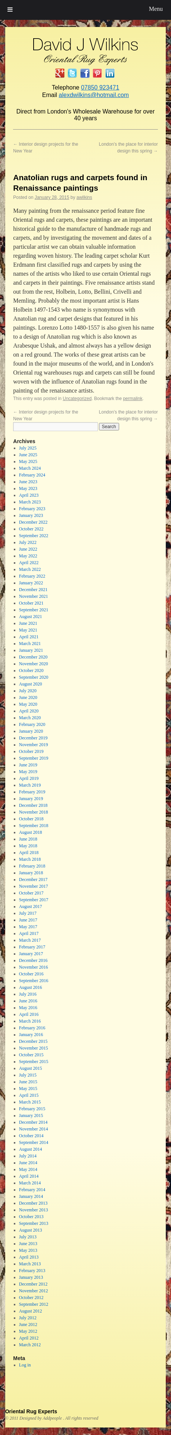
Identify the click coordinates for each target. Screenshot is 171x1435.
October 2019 (31, 751)
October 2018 (31, 818)
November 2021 (33, 596)
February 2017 (32, 947)
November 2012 (33, 1290)
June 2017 (28, 920)
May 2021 (28, 630)
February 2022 (32, 576)
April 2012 (28, 1338)
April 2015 (28, 1095)
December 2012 (33, 1284)
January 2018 (31, 872)
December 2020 (33, 657)
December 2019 (33, 738)
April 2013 (28, 1257)
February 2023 (32, 508)
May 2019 (28, 771)
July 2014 (28, 1156)
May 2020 (28, 704)
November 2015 (33, 1048)
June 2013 (28, 1243)
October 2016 (31, 974)
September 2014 (33, 1142)
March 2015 (30, 1102)
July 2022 (28, 542)
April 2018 (28, 852)
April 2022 (28, 562)
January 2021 (31, 650)
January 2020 (31, 731)
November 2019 (33, 744)
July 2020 (28, 690)
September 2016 (33, 980)
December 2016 (33, 960)
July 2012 (28, 1317)
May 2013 (28, 1250)
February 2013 (32, 1270)
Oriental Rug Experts (31, 1411)
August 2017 (30, 906)
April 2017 (28, 933)
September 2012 (33, 1304)
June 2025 (28, 454)
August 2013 (30, 1230)
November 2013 (33, 1210)
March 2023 (30, 502)
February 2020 (32, 724)
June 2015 (28, 1081)
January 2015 (31, 1115)
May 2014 (28, 1169)
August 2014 (30, 1149)
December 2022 (33, 522)
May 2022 (28, 555)
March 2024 (30, 468)
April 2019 (28, 778)
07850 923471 (100, 87)
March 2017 (30, 940)
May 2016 (28, 1007)
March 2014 (30, 1183)
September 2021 (33, 609)
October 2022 (31, 529)
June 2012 (28, 1324)
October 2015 (31, 1054)
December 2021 (33, 589)
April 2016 (28, 1014)
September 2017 (33, 899)
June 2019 (28, 765)
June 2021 (28, 623)
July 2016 (28, 994)
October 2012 (31, 1297)
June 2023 (28, 481)
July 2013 (28, 1236)
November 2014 (33, 1129)
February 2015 (32, 1108)
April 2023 (28, 495)
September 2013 (33, 1223)
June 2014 (28, 1162)
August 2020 (30, 684)
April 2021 (28, 636)
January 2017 (31, 953)
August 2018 (30, 832)
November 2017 (33, 886)
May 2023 (28, 488)
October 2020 (31, 670)
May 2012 (28, 1331)
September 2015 (33, 1061)
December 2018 (33, 805)
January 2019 (31, 798)
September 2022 (33, 535)
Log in (25, 1365)
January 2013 (31, 1277)
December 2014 (33, 1122)
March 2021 (30, 643)
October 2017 (31, 893)
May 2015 (28, 1088)
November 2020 (33, 663)
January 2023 (31, 515)
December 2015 (33, 1041)
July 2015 (28, 1075)
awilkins (84, 197)
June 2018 (28, 839)
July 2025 (28, 448)
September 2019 (33, 758)
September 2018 (33, 825)
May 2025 (28, 461)
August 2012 (30, 1311)
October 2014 (31, 1135)
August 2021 (30, 616)
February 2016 (32, 1027)
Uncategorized (77, 398)
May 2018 (28, 845)
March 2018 (30, 859)
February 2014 (32, 1189)
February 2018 (32, 866)
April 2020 (28, 711)
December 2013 (33, 1203)
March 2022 (30, 569)
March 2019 (30, 785)
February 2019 (32, 791)
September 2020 (33, 677)
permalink (132, 398)
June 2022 (28, 549)
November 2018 (33, 812)
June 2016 (28, 1000)
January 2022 (31, 582)
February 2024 (32, 475)
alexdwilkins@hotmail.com (94, 95)
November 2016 (33, 967)
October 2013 (31, 1216)
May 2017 (28, 926)
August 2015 (30, 1068)
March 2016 (30, 1021)
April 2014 (28, 1176)
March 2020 (30, 717)
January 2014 (31, 1196)
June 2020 (28, 697)
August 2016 (30, 987)
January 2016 (31, 1034)
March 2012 (30, 1344)
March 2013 (30, 1263)
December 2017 (33, 879)
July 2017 (28, 913)
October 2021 (31, 603)
